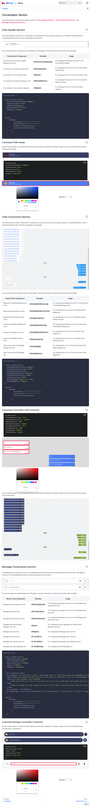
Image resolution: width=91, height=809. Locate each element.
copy (84, 162)
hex (26, 208)
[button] (87, 2)
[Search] (69, 3)
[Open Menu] (86, 804)
